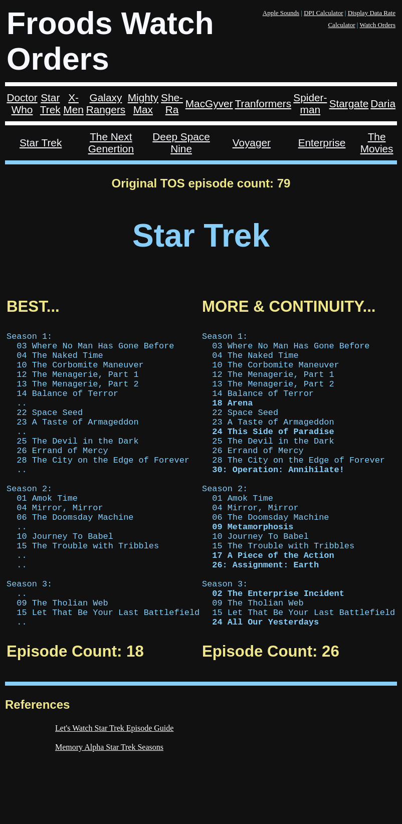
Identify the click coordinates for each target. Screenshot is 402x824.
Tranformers (263, 103)
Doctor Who (22, 103)
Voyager (252, 142)
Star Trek (50, 103)
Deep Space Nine (181, 142)
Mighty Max (143, 103)
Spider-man (310, 103)
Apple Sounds (281, 13)
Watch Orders (377, 25)
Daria (382, 103)
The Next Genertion (111, 142)
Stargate (349, 103)
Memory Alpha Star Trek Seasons (109, 809)
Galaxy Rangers (106, 103)
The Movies (376, 142)
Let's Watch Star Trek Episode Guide (114, 790)
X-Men (73, 103)
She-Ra (172, 103)
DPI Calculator (323, 13)
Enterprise (322, 142)
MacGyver (209, 103)
